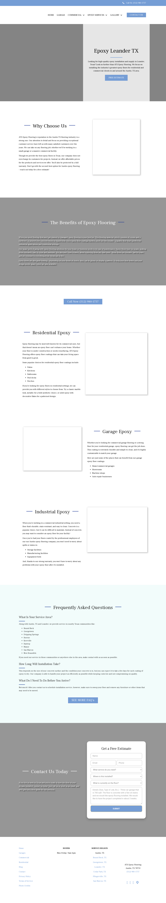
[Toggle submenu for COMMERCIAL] (83, 15)
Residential (23, 862)
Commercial (24, 857)
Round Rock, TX (99, 857)
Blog (21, 867)
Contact (22, 871)
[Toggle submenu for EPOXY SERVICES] (106, 15)
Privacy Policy (25, 876)
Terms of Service (26, 881)
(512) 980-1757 (139, 3)
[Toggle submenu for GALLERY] (121, 15)
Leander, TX (99, 867)
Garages (22, 853)
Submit (116, 808)
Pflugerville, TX (99, 876)
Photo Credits (24, 885)
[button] (136, 15)
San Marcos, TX (99, 881)
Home (21, 848)
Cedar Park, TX (99, 871)
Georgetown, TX (99, 862)
